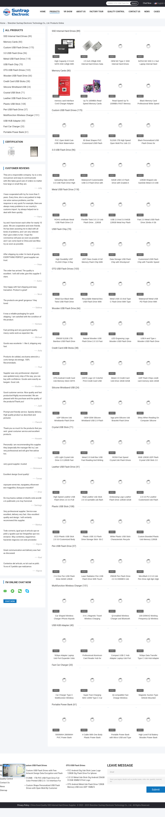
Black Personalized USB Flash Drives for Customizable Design (148, 143)
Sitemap (3, 790)
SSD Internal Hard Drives (15, 36)
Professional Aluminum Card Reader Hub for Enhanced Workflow (92, 658)
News (147, 11)
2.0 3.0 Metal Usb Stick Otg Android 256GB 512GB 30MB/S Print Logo (86, 778)
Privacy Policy (23, 805)
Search (134, 3)
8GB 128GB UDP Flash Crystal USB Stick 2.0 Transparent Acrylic (148, 460)
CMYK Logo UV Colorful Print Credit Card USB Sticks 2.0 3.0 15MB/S (92, 381)
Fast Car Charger (11, 126)
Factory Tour (96, 11)
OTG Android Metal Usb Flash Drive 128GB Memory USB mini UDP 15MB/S (85, 785)
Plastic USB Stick (11, 104)
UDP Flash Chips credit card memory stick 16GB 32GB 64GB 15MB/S (148, 381)
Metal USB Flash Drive (14, 59)
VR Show (68, 11)
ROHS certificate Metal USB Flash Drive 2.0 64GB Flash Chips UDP (64, 222)
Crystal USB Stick (11, 92)
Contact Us (134, 11)
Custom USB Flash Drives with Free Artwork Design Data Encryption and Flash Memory (44, 772)
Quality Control (116, 11)
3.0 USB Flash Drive (12, 53)
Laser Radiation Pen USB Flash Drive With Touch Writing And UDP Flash (92, 579)
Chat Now (147, 3)
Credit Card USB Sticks (14, 81)
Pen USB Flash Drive (13, 109)
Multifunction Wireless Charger (18, 115)
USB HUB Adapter (12, 121)
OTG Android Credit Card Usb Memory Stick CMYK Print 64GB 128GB (64, 381)
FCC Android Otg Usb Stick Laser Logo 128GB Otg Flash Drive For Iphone (84, 771)
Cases (157, 11)
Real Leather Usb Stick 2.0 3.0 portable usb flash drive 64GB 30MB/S (92, 500)
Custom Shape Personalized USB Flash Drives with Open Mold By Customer (43, 786)
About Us (81, 11)
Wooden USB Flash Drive (15, 75)
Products (55, 11)
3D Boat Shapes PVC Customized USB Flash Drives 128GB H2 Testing (92, 143)
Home (43, 11)
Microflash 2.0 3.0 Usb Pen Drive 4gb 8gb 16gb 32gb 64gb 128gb (148, 579)
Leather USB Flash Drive (15, 98)
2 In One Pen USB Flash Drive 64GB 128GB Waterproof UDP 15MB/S (64, 579)
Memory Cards (10, 42)
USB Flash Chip (10, 64)
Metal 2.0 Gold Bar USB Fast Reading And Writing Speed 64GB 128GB (92, 460)
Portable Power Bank (13, 132)
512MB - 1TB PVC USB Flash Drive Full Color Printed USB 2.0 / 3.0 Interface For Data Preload (43, 780)
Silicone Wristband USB (14, 87)
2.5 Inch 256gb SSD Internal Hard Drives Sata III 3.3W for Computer (92, 64)
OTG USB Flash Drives (14, 70)
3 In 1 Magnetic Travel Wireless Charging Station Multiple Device (92, 619)
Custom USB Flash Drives (15, 47)
